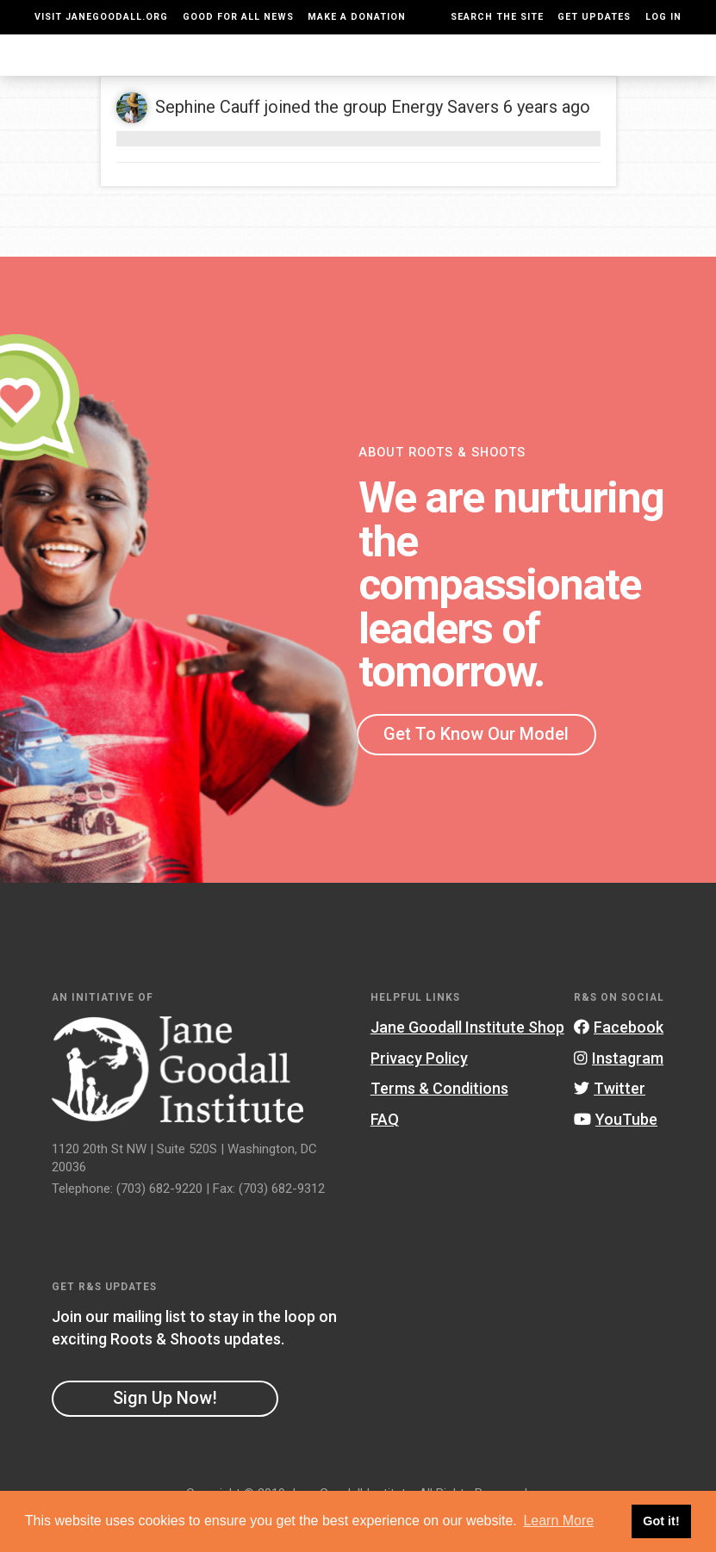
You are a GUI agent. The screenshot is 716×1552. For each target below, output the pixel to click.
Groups (566, 71)
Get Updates (594, 16)
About (182, 71)
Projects (501, 71)
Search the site (497, 16)
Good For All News (238, 16)
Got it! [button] (661, 1521)
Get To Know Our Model (476, 768)
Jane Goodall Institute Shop (467, 1061)
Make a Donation (357, 16)
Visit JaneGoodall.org (101, 16)
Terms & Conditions (439, 1123)
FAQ (384, 1154)
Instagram (618, 1092)
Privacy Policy (419, 1092)
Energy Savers (445, 141)
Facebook (618, 1061)
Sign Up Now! (165, 1432)
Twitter (609, 1123)
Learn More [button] (558, 1520)
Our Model (414, 72)
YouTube (615, 1154)
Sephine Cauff (207, 141)
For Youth (232, 72)
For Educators (323, 72)
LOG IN (663, 16)
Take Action (641, 71)
